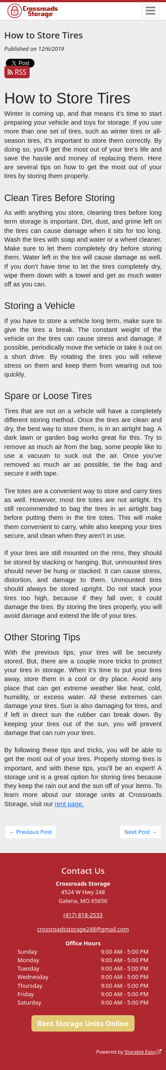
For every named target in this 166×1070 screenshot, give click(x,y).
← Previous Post (30, 832)
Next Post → (140, 832)
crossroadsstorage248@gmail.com (83, 929)
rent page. (69, 803)
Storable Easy (143, 1051)
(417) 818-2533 (82, 915)
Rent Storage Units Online (83, 1023)
